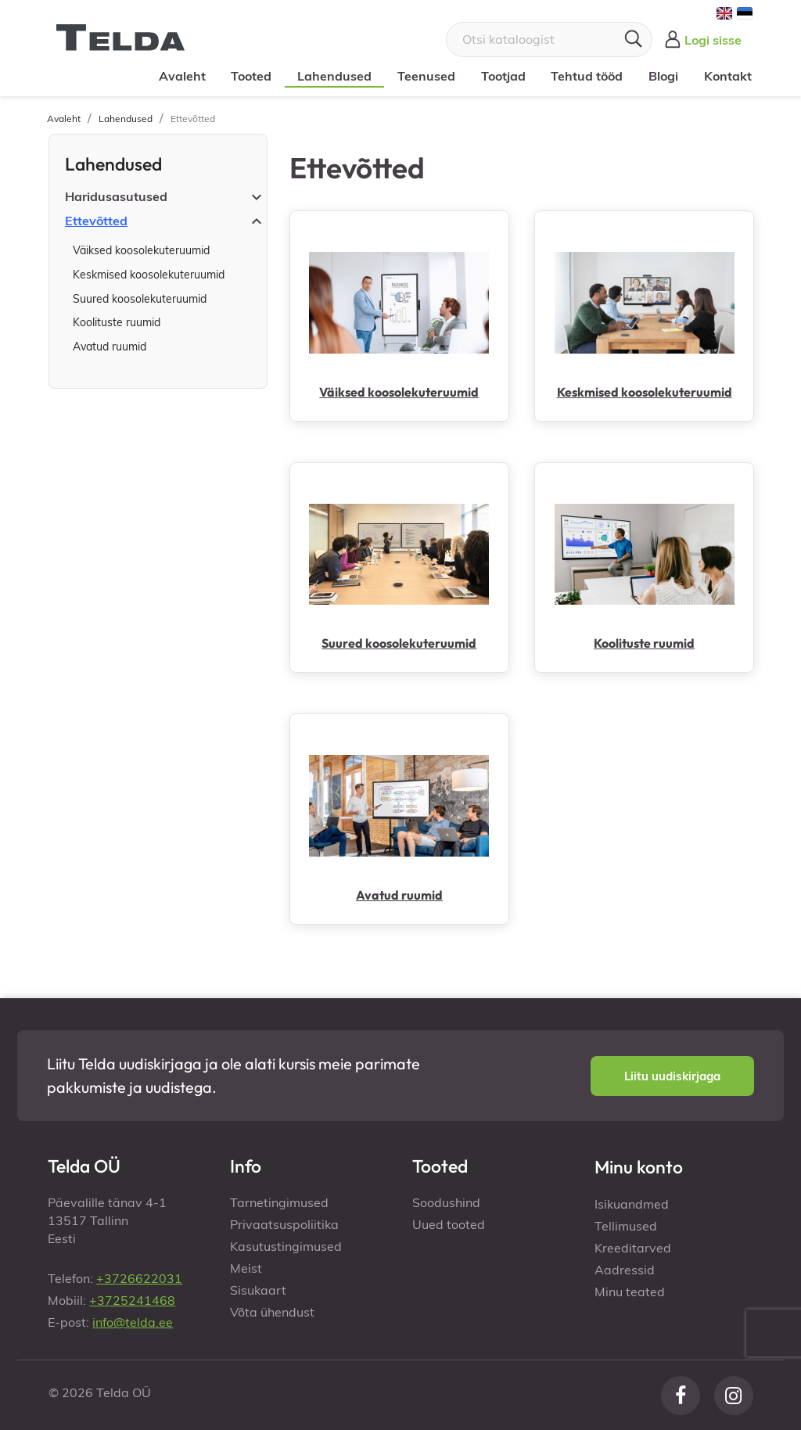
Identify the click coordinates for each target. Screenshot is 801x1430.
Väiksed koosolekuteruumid (141, 250)
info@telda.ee (132, 1322)
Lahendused (334, 76)
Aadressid (624, 1269)
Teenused (426, 76)
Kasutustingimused (286, 1246)
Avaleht (182, 76)
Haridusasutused (116, 196)
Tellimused (625, 1226)
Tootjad (503, 76)
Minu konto (638, 1166)
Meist (246, 1268)
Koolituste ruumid (116, 322)
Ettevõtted (96, 220)
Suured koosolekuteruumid (140, 299)
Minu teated (629, 1291)
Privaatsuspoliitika (284, 1224)
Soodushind (446, 1202)
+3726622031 (139, 1278)
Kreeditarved (632, 1248)
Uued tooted (448, 1224)
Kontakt (728, 76)
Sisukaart (258, 1290)
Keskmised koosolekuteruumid (148, 275)
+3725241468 (132, 1300)
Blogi (663, 76)
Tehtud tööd (587, 76)
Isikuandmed (631, 1204)
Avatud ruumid (109, 347)
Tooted (251, 76)
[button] (672, 1076)
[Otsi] (549, 39)
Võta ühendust (272, 1312)
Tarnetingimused (279, 1202)
